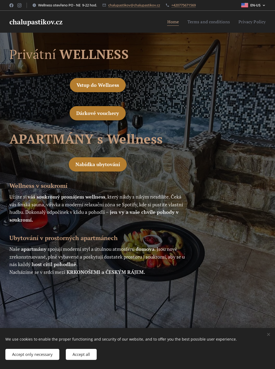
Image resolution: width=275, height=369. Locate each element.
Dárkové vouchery (97, 113)
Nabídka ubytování (97, 164)
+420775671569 (183, 5)
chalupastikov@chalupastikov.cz (134, 5)
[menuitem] (168, 21)
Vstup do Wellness (98, 85)
